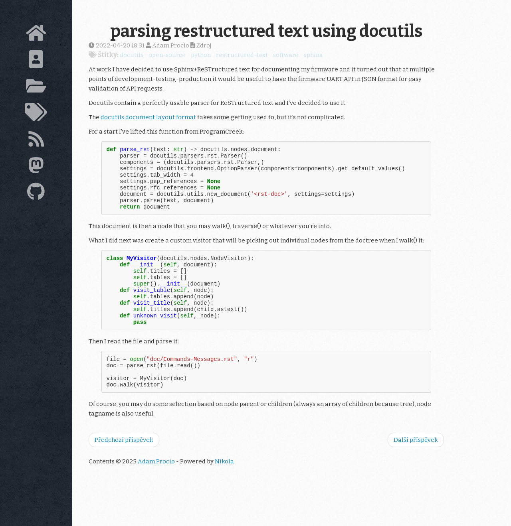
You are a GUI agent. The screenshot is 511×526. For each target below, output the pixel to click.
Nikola (224, 492)
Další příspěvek (416, 471)
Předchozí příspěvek (124, 471)
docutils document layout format (148, 117)
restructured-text (242, 55)
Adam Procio (156, 492)
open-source (167, 55)
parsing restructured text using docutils (266, 31)
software (286, 55)
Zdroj (200, 45)
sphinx (313, 55)
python (201, 55)
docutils (131, 55)
